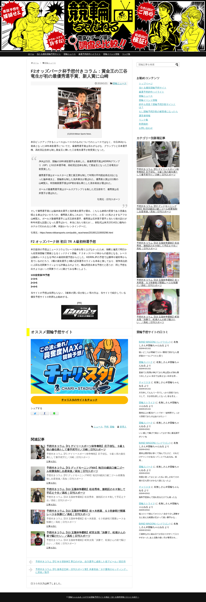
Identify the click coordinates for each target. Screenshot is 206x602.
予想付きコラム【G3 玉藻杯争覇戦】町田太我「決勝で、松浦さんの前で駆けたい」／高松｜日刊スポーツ (158, 319)
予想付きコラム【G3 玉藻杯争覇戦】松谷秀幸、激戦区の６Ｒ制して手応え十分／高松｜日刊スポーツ (158, 246)
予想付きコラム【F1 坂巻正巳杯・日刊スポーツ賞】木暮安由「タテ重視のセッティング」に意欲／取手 (78, 570)
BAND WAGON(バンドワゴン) (154, 342)
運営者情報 (144, 115)
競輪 (112, 427)
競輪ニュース (70, 54)
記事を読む (51, 461)
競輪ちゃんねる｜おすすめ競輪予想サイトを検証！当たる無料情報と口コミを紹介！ (103, 597)
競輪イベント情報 (111, 54)
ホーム (31, 54)
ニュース (98, 427)
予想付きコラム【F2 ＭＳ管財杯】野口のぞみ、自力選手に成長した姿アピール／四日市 (77, 562)
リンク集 (126, 54)
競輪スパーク (146, 362)
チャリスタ (144, 382)
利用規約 (143, 124)
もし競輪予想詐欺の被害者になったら (158, 111)
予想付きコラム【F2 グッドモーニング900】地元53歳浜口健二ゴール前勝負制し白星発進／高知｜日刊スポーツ (157, 209)
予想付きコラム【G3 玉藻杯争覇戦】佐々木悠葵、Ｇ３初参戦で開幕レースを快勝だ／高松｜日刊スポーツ (158, 283)
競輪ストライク (147, 402)
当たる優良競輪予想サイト (49, 54)
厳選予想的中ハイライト (90, 54)
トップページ (146, 83)
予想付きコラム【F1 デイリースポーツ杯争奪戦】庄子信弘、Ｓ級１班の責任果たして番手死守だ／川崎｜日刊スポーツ (158, 172)
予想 (106, 427)
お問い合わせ (146, 128)
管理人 (123, 427)
